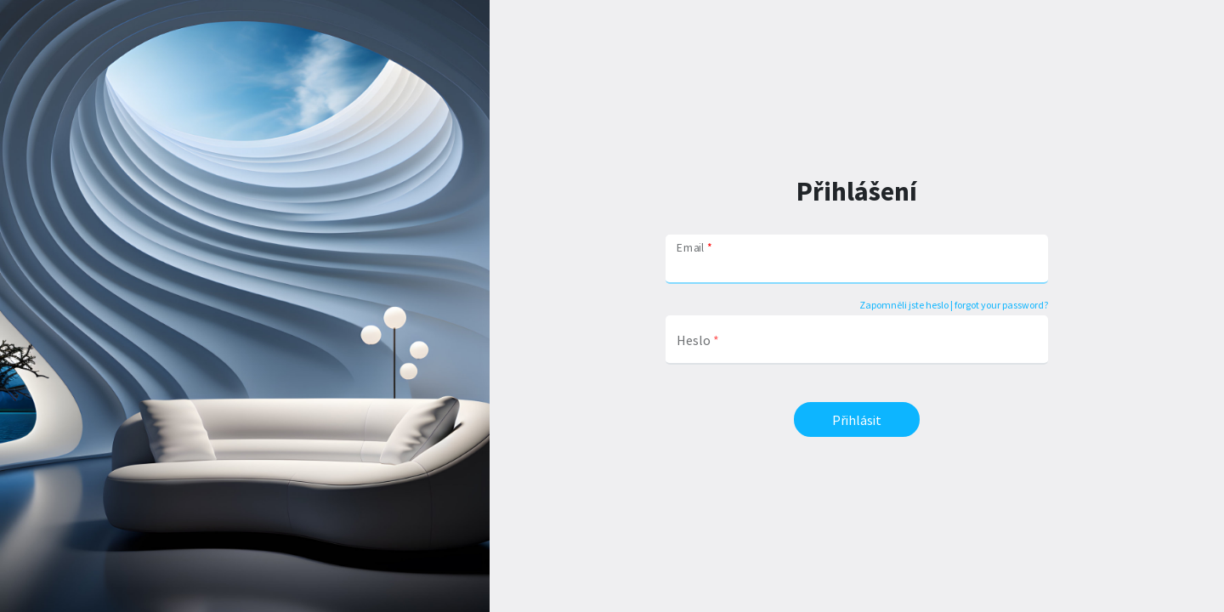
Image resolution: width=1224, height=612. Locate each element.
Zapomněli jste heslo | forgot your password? (953, 304)
